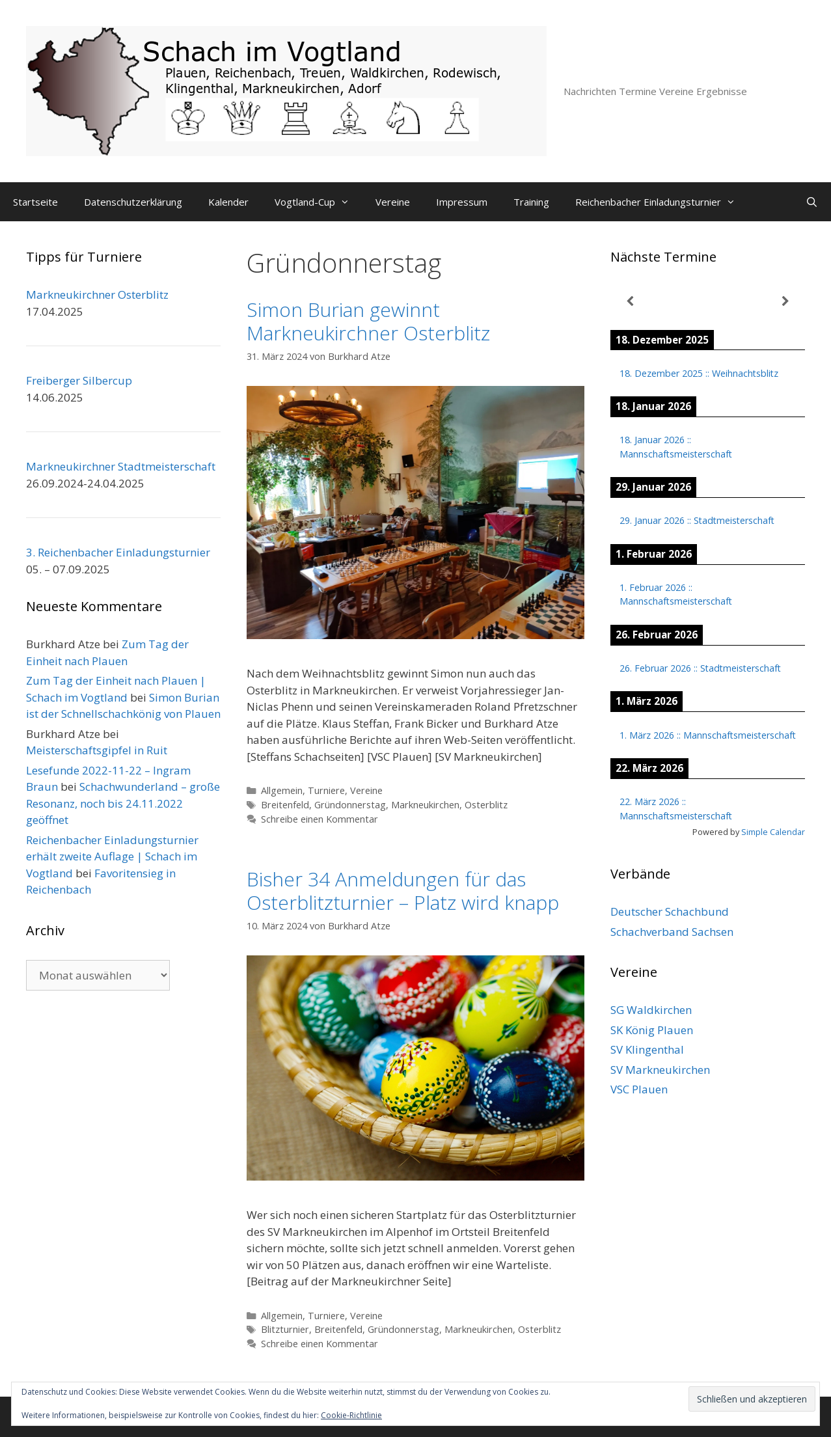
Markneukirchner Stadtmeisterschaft (120, 466)
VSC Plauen (639, 1089)
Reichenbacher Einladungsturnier (661, 201)
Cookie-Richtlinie (351, 1415)
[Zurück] (629, 301)
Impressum (461, 201)
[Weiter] (785, 301)
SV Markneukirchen (660, 1069)
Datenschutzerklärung (133, 201)
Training (531, 201)
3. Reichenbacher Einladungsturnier (118, 552)
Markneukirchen (425, 805)
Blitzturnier (285, 1329)
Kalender (228, 201)
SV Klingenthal (647, 1049)
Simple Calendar (773, 832)
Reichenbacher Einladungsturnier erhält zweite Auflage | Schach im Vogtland (112, 856)
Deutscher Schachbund (669, 911)
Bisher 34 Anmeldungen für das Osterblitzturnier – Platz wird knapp (403, 891)
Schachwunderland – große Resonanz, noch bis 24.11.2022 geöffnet (123, 803)
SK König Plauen (651, 1029)
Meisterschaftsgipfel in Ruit (96, 750)
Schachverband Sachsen (671, 931)
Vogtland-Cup (318, 201)
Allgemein (282, 790)
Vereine (392, 201)
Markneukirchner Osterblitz (97, 294)
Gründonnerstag (350, 805)
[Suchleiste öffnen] (812, 201)
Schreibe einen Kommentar (319, 819)
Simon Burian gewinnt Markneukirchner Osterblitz (368, 321)
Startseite (35, 201)
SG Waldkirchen (651, 1009)
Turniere (326, 790)
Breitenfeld (285, 805)
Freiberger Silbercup (79, 380)
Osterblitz (486, 805)
